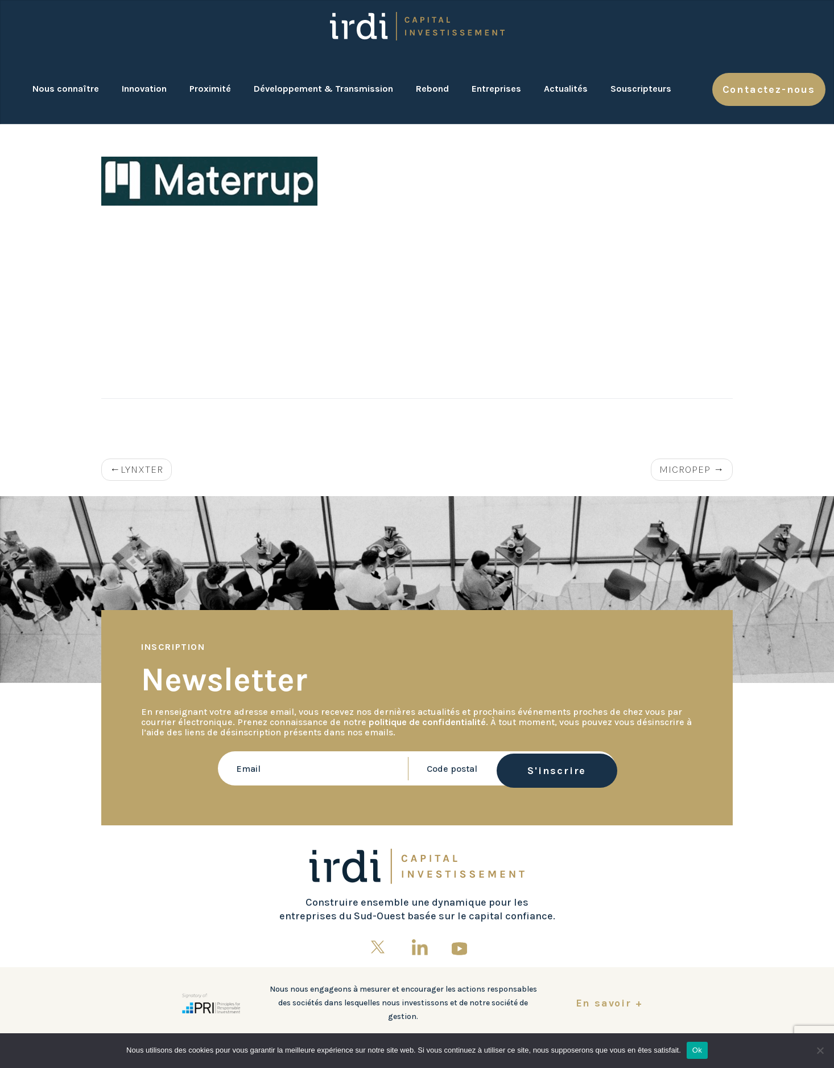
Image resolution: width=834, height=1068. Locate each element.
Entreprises (496, 88)
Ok (697, 1050)
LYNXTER (142, 469)
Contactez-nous (768, 89)
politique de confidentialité (427, 722)
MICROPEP (685, 469)
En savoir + (609, 1003)
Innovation (144, 88)
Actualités (566, 88)
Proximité (210, 88)
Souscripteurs (640, 88)
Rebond (432, 88)
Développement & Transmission (323, 88)
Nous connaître (65, 88)
